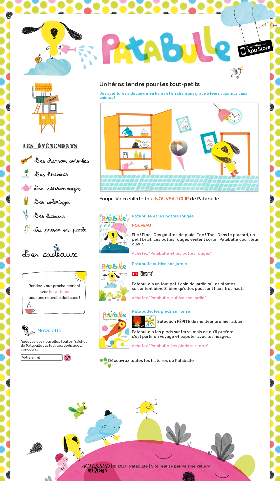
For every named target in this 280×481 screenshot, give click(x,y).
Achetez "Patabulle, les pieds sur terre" (170, 346)
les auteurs (59, 292)
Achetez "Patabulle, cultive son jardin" (169, 298)
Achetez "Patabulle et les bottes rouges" (172, 253)
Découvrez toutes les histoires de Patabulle (151, 360)
